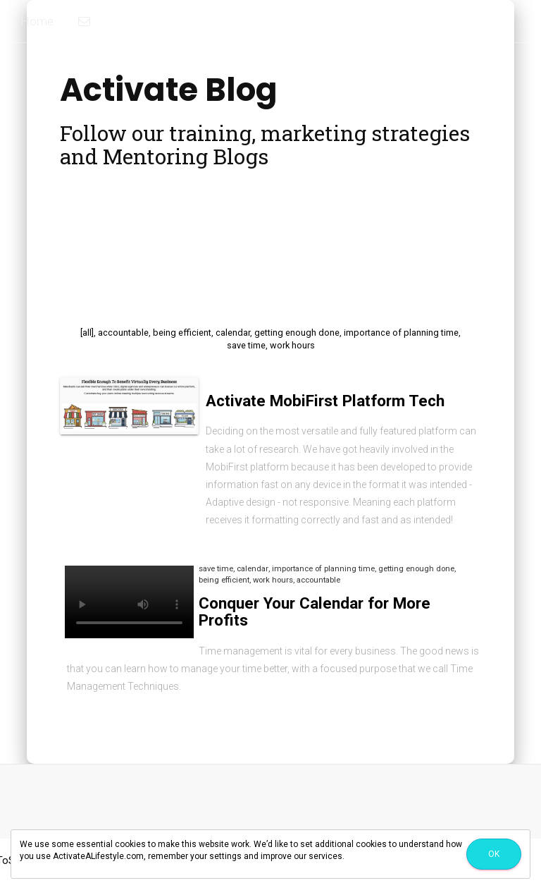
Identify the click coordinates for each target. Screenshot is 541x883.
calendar (233, 332)
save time (246, 345)
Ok (493, 854)
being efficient (182, 332)
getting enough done (297, 332)
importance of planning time (401, 332)
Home (37, 21)
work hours (292, 345)
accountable (123, 332)
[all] (87, 332)
